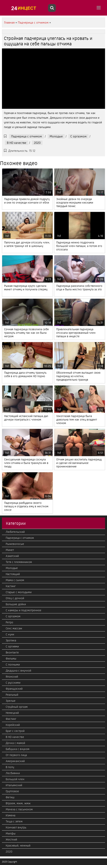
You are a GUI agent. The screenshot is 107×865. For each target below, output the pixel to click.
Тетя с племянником (19, 562)
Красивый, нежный (18, 845)
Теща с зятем (14, 821)
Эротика (11, 640)
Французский (14, 688)
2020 (37, 143)
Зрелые (10, 701)
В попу (10, 767)
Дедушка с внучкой (18, 670)
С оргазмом (78, 136)
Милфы (10, 833)
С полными (13, 664)
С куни (10, 634)
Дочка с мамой (15, 743)
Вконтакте (12, 652)
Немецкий (12, 713)
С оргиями (12, 646)
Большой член (15, 779)
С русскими (13, 682)
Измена (10, 815)
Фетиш (10, 797)
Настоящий (13, 574)
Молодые (56, 136)
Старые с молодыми (19, 592)
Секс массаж (14, 628)
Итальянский (14, 785)
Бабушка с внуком (17, 749)
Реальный (12, 694)
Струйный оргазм (17, 707)
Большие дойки (16, 604)
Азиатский (12, 556)
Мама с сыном (15, 580)
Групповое (12, 791)
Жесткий (11, 839)
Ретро (9, 622)
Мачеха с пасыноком (19, 809)
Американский (15, 761)
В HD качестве (16, 143)
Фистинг (11, 719)
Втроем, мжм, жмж (18, 803)
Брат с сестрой (15, 731)
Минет (10, 550)
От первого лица (16, 755)
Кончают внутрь (16, 827)
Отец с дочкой (15, 598)
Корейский (13, 725)
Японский (12, 676)
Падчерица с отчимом (26, 136)
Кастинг (11, 586)
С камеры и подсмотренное (23, 610)
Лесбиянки (13, 773)
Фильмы (11, 658)
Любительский (15, 532)
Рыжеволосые (15, 544)
